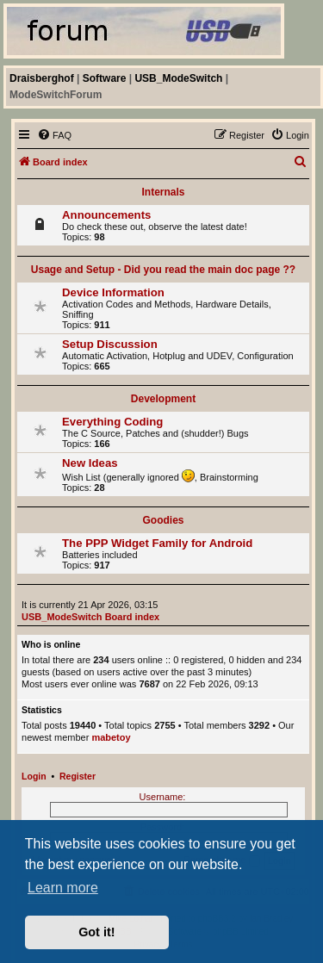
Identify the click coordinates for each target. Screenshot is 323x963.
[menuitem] (54, 135)
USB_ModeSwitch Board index (90, 617)
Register (77, 776)
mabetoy (110, 737)
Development (163, 399)
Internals (162, 192)
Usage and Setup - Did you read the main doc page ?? (163, 270)
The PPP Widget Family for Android (157, 543)
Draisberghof (41, 78)
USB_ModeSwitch (178, 78)
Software (105, 78)
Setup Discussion (110, 344)
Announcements (106, 214)
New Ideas (90, 463)
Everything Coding (112, 421)
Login (34, 776)
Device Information (113, 292)
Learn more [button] (63, 887)
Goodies (162, 520)
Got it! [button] (96, 932)
